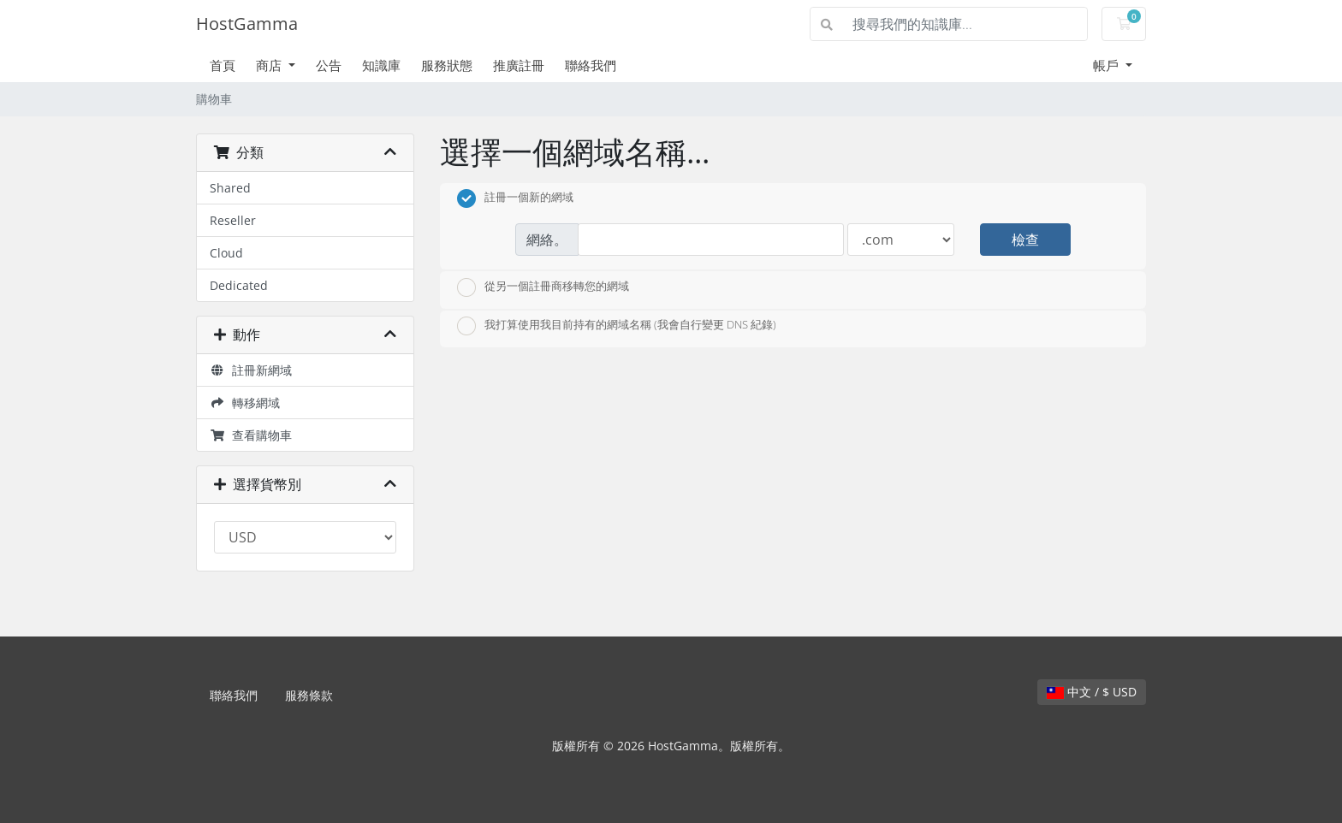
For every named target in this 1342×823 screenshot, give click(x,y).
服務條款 (309, 695)
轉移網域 (245, 402)
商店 (270, 65)
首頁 (222, 65)
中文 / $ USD (1092, 692)
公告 (328, 65)
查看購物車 (251, 435)
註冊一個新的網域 (515, 198)
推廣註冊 (518, 65)
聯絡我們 (590, 65)
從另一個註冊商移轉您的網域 (543, 287)
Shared (230, 188)
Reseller (233, 220)
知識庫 (381, 65)
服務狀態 (446, 65)
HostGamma (247, 23)
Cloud (226, 253)
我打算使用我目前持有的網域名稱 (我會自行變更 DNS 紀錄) (616, 326)
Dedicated (239, 285)
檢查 (1025, 239)
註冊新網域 (251, 370)
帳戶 (1107, 65)
